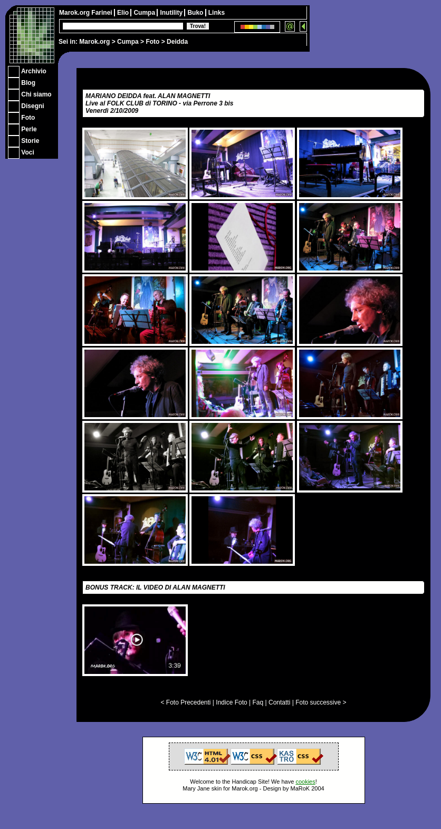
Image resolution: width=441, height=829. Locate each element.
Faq (258, 702)
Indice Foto (231, 702)
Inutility (172, 12)
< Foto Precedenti (185, 702)
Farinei (102, 12)
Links (216, 12)
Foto (152, 41)
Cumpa (128, 41)
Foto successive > (320, 702)
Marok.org (94, 41)
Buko (196, 12)
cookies (305, 781)
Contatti (279, 702)
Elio (123, 12)
